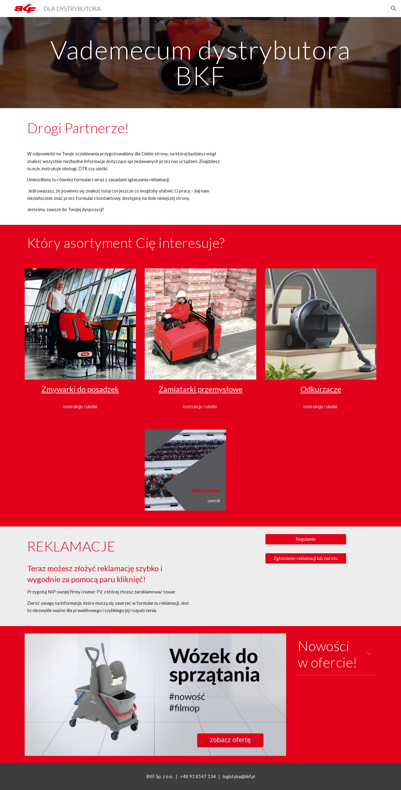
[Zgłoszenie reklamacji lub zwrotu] (305, 558)
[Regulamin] (305, 539)
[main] (200, 62)
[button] (393, 8)
